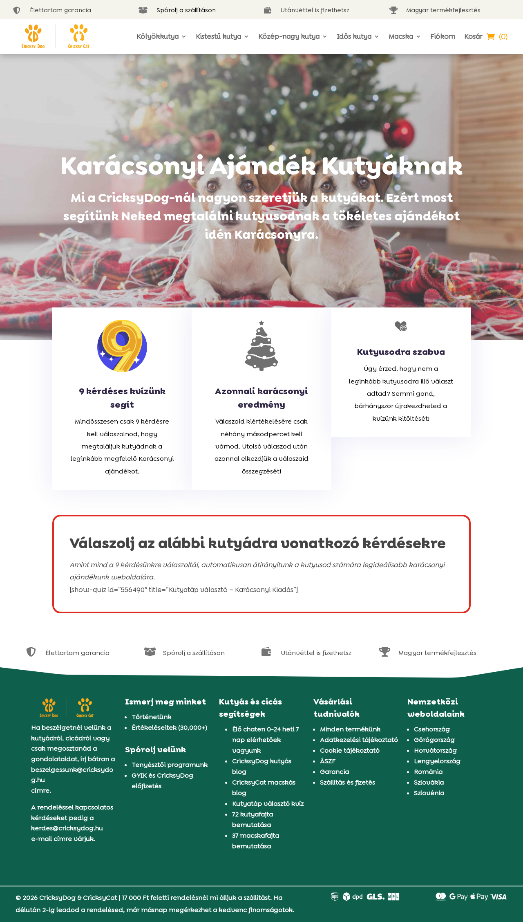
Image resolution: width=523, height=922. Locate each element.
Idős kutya (354, 36)
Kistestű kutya (218, 36)
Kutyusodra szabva (401, 352)
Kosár (473, 36)
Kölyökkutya (157, 36)
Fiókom (442, 36)
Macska (401, 36)
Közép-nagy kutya (289, 36)
